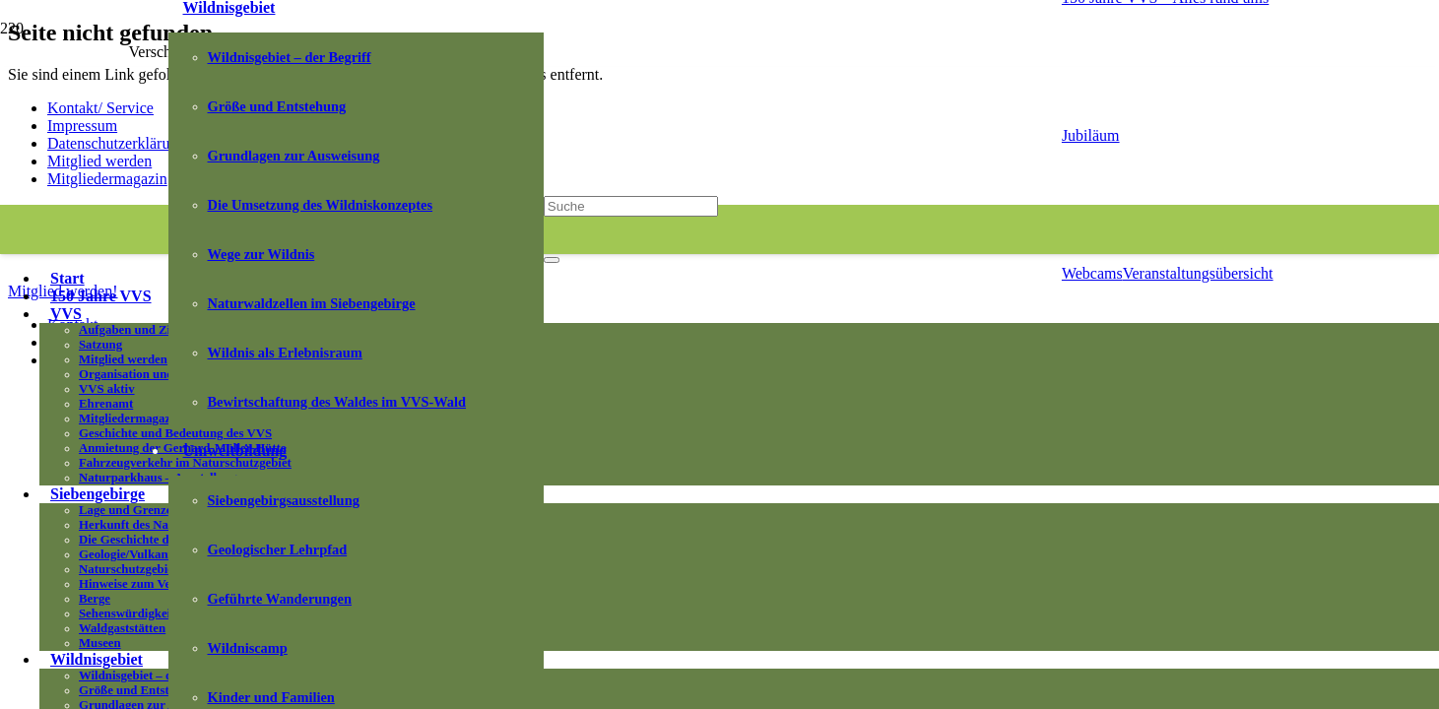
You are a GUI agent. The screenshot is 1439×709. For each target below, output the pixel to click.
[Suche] (631, 206)
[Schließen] (551, 260)
